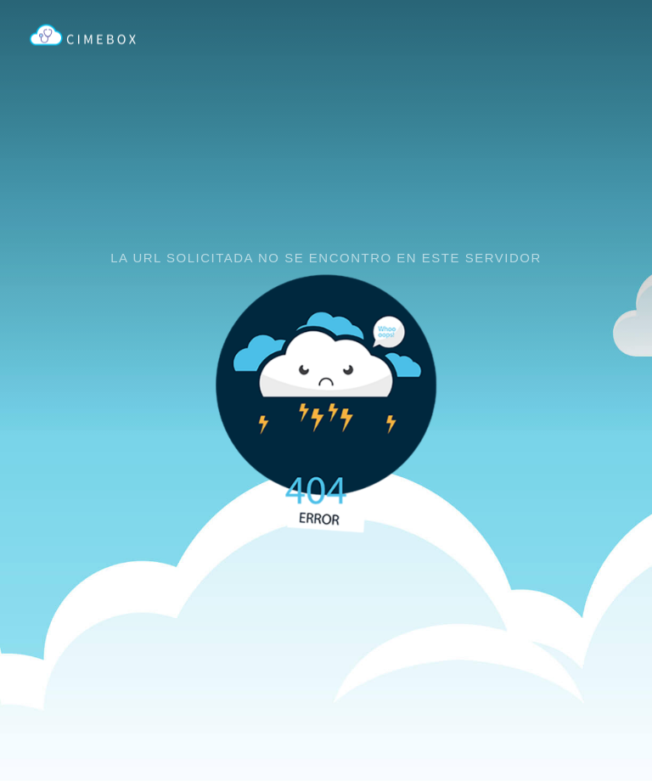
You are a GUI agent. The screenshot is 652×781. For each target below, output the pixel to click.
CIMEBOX (83, 35)
